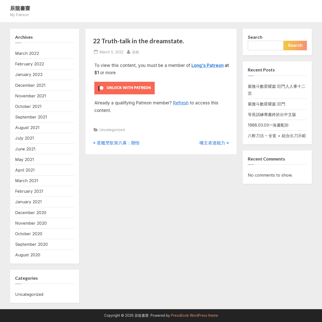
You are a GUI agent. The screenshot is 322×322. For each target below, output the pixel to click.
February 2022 (29, 63)
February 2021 (29, 191)
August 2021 (27, 127)
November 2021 (30, 95)
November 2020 (31, 223)
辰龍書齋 (20, 8)
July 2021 (24, 138)
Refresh (181, 102)
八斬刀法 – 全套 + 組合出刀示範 (277, 135)
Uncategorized (112, 130)
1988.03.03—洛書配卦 (268, 125)
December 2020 (30, 212)
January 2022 (29, 74)
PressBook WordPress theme (194, 315)
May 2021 (24, 159)
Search (255, 37)
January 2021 (28, 201)
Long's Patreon (207, 65)
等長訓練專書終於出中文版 (272, 114)
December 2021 (30, 85)
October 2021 (28, 106)
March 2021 (26, 180)
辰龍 (135, 51)
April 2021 (25, 170)
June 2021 (25, 148)
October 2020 (28, 233)
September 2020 (31, 244)
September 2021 (31, 116)
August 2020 (27, 254)
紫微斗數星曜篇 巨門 (266, 103)
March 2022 (27, 53)
